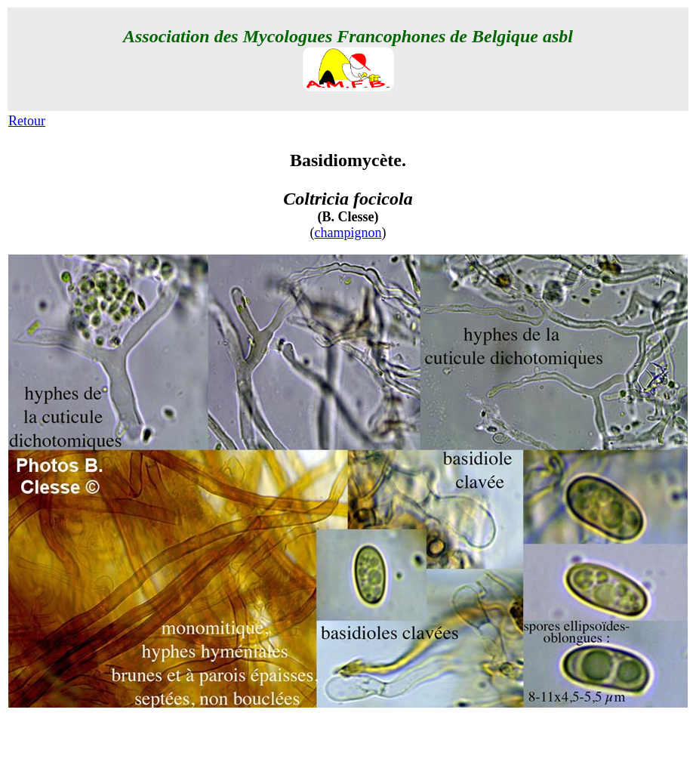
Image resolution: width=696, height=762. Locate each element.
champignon (348, 232)
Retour (26, 120)
